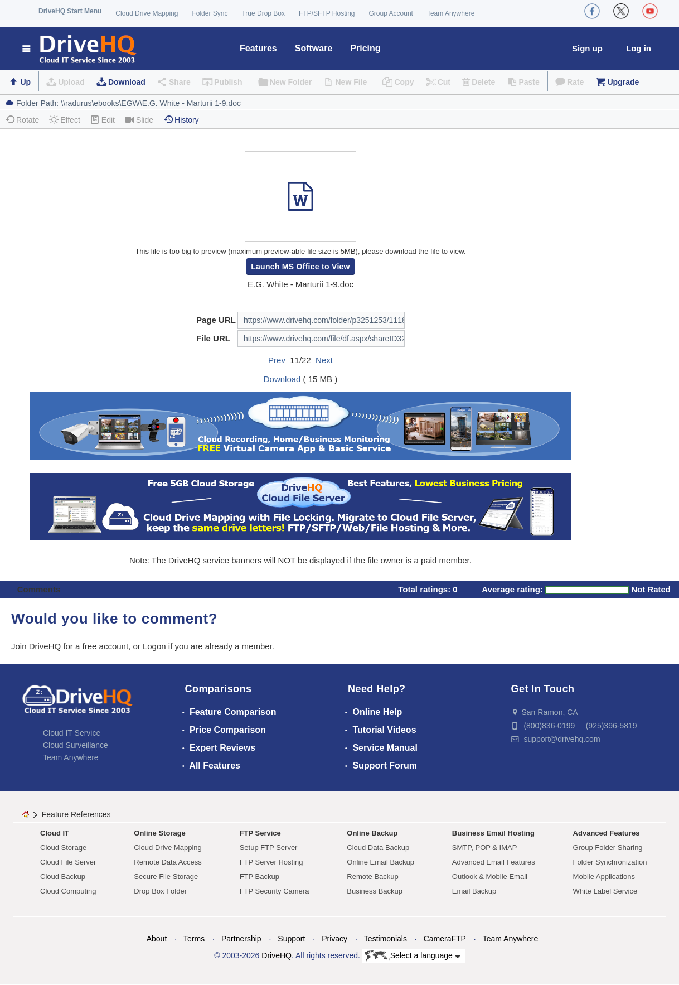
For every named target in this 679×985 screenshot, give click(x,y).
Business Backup (374, 891)
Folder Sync (209, 13)
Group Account (391, 13)
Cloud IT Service (71, 732)
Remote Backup (373, 876)
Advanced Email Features (493, 862)
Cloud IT (54, 833)
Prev (276, 360)
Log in (638, 48)
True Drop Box (263, 13)
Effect (64, 119)
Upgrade (623, 82)
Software (314, 48)
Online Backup (372, 833)
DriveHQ (276, 955)
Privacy (334, 938)
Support (291, 938)
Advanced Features (606, 833)
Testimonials (385, 938)
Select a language (412, 956)
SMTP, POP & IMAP (484, 847)
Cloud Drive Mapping (146, 13)
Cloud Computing (68, 891)
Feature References (76, 814)
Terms (194, 938)
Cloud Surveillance (75, 745)
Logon (154, 646)
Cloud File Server (68, 862)
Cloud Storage (63, 847)
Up (25, 82)
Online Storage (159, 833)
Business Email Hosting (493, 833)
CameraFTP (445, 938)
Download (127, 82)
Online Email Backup (380, 862)
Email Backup (474, 891)
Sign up (587, 48)
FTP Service (260, 833)
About (157, 938)
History (181, 119)
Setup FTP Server (269, 847)
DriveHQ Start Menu (69, 11)
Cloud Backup (62, 876)
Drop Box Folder (160, 891)
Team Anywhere (450, 13)
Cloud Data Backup (378, 847)
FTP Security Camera (274, 891)
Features (258, 48)
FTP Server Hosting (271, 862)
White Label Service (605, 891)
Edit (102, 119)
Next (324, 360)
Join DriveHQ (37, 646)
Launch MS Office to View (300, 266)
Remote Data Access (167, 862)
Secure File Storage (166, 876)
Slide (139, 119)
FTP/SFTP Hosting (327, 13)
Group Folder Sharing (608, 847)
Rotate (22, 119)
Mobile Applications (604, 876)
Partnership (241, 938)
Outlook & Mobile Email (489, 876)
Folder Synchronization (610, 862)
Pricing (365, 48)
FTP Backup (259, 876)
